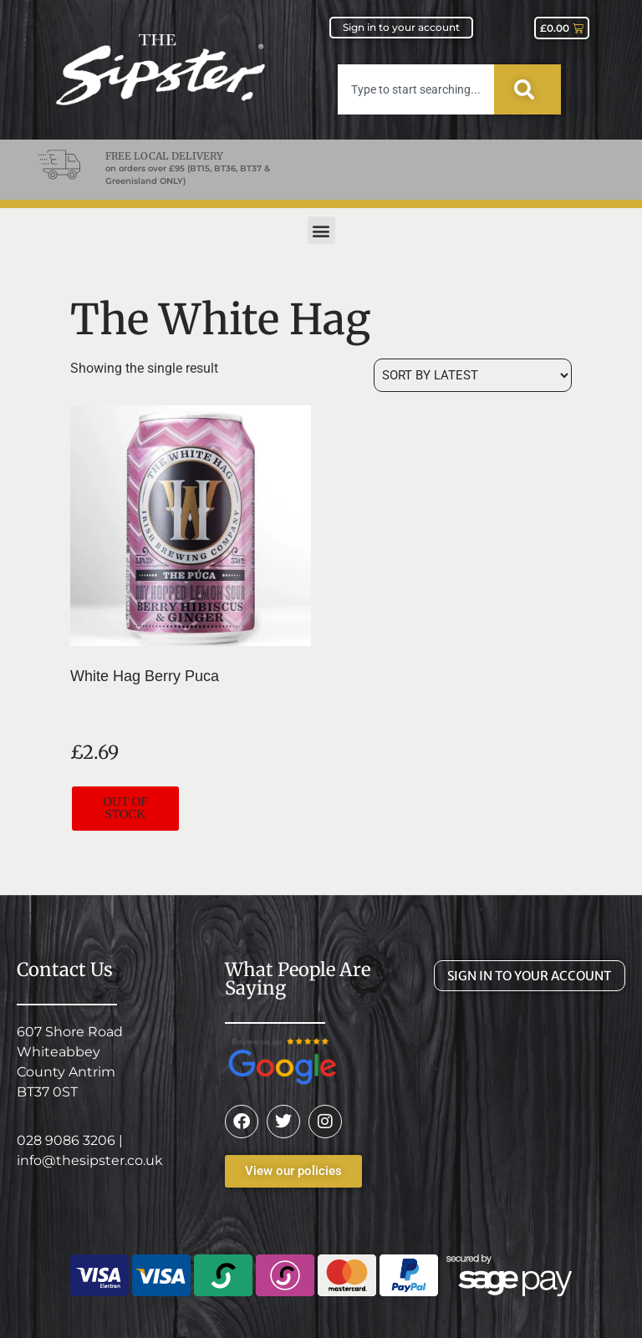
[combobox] (416, 89)
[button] (321, 230)
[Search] (527, 89)
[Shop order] (473, 375)
